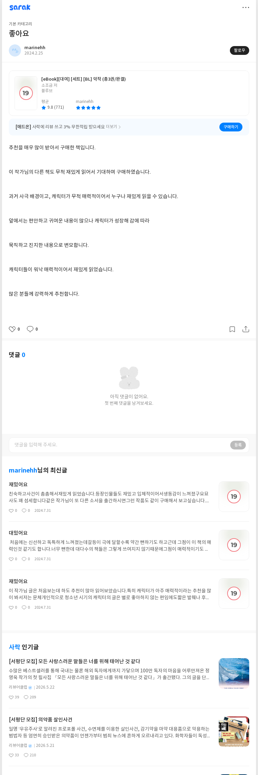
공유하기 (245, 329)
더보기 (245, 7)
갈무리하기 (232, 329)
